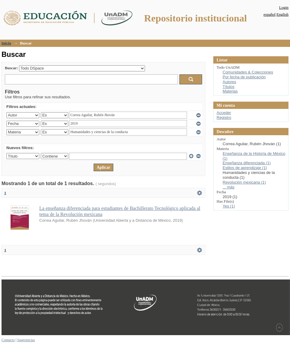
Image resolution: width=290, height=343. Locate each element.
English (282, 14)
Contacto (8, 340)
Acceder (224, 112)
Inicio (6, 43)
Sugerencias (26, 340)
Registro (224, 117)
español (269, 14)
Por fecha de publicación (244, 77)
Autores (229, 82)
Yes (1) (229, 206)
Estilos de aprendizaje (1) (245, 167)
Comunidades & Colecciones (248, 72)
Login (283, 7)
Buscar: (11, 68)
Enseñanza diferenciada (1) (247, 163)
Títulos (228, 86)
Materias (230, 91)
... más (228, 187)
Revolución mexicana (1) (244, 182)
